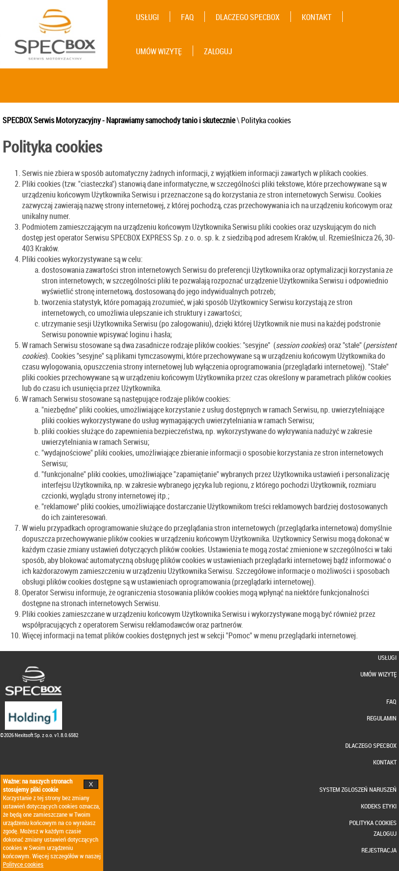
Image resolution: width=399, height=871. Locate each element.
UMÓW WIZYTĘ (159, 51)
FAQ (187, 17)
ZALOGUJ (218, 51)
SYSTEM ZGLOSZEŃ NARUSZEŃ (358, 789)
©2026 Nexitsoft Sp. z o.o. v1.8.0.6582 (39, 735)
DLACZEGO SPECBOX (248, 17)
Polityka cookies (266, 120)
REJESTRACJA (379, 850)
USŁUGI (147, 17)
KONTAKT (317, 17)
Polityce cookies (23, 864)
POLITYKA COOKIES (373, 823)
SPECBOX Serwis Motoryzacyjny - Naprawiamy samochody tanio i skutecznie (118, 120)
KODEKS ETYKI (379, 806)
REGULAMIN (382, 718)
